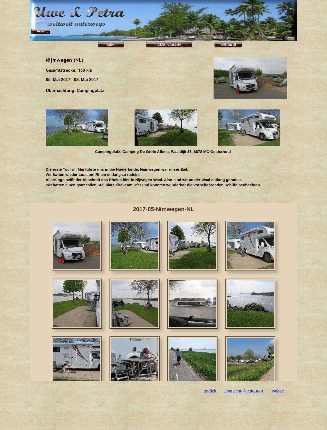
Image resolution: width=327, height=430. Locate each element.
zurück (210, 391)
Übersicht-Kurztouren (243, 391)
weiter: (278, 391)
